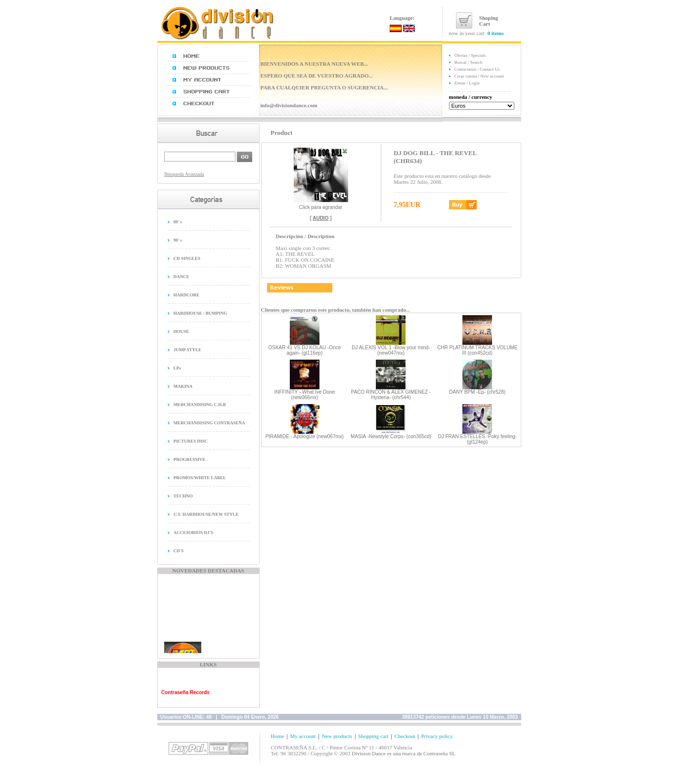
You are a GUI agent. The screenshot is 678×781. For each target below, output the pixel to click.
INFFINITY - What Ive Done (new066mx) (304, 394)
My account (303, 736)
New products (337, 736)
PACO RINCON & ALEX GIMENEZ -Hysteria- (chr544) (391, 394)
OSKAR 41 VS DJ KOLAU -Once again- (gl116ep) (304, 350)
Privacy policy (437, 736)
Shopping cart (373, 736)
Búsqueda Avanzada (184, 174)
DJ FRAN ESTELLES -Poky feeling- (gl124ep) (477, 439)
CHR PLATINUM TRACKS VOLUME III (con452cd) (477, 350)
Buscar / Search (468, 62)
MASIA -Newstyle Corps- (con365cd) (391, 436)
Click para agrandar (321, 205)
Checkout (404, 736)
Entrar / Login (467, 83)
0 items (495, 33)
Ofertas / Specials (470, 55)
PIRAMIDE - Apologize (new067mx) (305, 436)
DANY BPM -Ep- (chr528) (477, 392)
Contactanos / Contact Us (477, 69)
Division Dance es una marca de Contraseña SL (403, 753)
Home (277, 736)
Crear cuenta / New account (479, 76)
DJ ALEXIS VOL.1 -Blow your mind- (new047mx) (391, 350)
